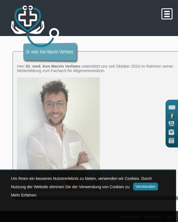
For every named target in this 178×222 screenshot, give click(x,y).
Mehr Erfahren (23, 195)
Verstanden (144, 186)
